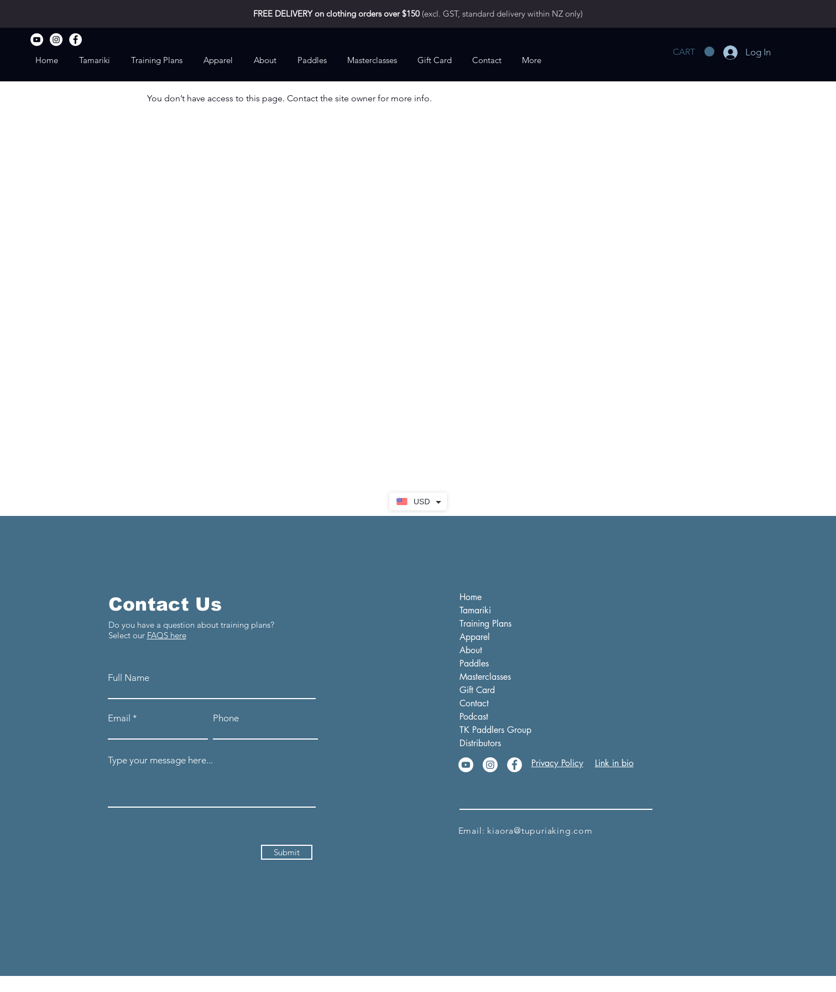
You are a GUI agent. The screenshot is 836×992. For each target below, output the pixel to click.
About (470, 650)
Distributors (480, 743)
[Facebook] (75, 39)
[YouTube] (36, 39)
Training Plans (485, 623)
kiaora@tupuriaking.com (540, 830)
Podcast (473, 716)
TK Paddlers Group (488, 730)
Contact (474, 703)
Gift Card (477, 690)
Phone (226, 718)
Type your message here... (160, 760)
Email (119, 718)
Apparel (474, 637)
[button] (693, 51)
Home (470, 597)
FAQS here (166, 635)
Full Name (128, 678)
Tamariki (475, 610)
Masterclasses (485, 677)
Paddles (474, 663)
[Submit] (286, 852)
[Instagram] (56, 39)
